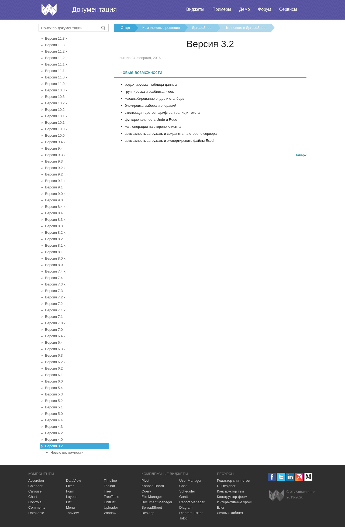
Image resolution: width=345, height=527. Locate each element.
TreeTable (111, 497)
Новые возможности (66, 452)
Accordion (36, 480)
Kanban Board (153, 486)
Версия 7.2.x (55, 297)
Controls (34, 502)
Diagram (185, 507)
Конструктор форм (232, 497)
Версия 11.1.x (56, 64)
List (68, 502)
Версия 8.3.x (55, 220)
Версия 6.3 (54, 355)
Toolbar (109, 486)
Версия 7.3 (54, 291)
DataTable (36, 513)
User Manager (190, 480)
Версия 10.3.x (56, 90)
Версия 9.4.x (55, 142)
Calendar (35, 486)
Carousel (35, 491)
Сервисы (288, 9)
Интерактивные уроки (234, 502)
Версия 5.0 (54, 414)
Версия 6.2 (54, 368)
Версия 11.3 (55, 45)
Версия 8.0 (54, 265)
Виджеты (195, 9)
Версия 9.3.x (55, 155)
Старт (125, 28)
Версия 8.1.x (55, 245)
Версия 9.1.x (55, 181)
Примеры (221, 9)
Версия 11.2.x (56, 51)
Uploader (111, 507)
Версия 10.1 (55, 122)
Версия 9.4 (54, 148)
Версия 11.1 (55, 71)
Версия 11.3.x (56, 38)
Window (110, 513)
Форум (264, 9)
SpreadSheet (202, 28)
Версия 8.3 (54, 226)
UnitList (109, 502)
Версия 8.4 (54, 213)
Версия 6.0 (54, 381)
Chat (183, 486)
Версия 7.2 (54, 304)
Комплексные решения (161, 28)
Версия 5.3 (54, 394)
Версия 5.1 (54, 407)
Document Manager (157, 502)
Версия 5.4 (54, 388)
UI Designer (226, 486)
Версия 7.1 (54, 317)
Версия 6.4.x (55, 336)
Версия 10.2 (55, 110)
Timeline (110, 480)
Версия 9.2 (54, 174)
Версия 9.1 (54, 187)
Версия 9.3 (54, 161)
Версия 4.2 (54, 433)
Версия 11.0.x (56, 77)
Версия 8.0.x (55, 258)
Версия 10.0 (55, 135)
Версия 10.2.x (56, 103)
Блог (221, 507)
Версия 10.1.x (56, 116)
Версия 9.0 (54, 200)
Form (70, 491)
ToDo (183, 518)
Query (146, 491)
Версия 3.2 (54, 446)
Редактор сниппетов (233, 480)
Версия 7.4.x (55, 271)
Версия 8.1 (54, 252)
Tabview (72, 513)
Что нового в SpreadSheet (245, 28)
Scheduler (187, 491)
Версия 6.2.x (55, 362)
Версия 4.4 (54, 420)
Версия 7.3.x (55, 284)
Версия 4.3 (54, 427)
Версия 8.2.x (55, 232)
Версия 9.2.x (55, 168)
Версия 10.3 (55, 97)
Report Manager (192, 502)
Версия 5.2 (54, 401)
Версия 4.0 (54, 440)
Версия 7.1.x (55, 310)
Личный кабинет (230, 513)
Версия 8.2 (54, 239)
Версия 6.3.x (55, 349)
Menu (70, 507)
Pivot (145, 480)
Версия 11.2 (55, 58)
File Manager (152, 497)
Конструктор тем (230, 491)
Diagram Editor (191, 513)
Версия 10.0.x (56, 129)
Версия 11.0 (55, 84)
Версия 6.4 (54, 342)
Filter (70, 486)
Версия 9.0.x (55, 194)
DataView (73, 480)
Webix (276, 495)
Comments (36, 507)
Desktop (148, 513)
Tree (107, 491)
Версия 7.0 (54, 330)
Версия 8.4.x (55, 207)
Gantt (183, 497)
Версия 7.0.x (55, 323)
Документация (94, 9)
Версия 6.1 (54, 375)
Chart (32, 497)
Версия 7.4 (54, 278)
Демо (244, 9)
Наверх (300, 155)
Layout (71, 497)
